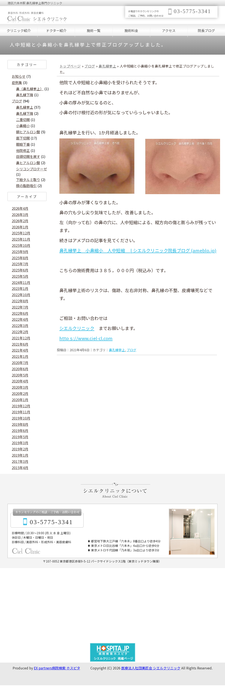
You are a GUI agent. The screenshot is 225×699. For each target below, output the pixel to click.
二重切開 (23, 119)
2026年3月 (20, 214)
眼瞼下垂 (23, 144)
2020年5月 (20, 375)
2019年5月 (20, 436)
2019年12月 (21, 405)
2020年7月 (20, 362)
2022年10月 (21, 294)
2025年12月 (21, 233)
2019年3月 (20, 442)
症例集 (17, 82)
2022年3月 (20, 325)
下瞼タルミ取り (28, 179)
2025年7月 (20, 263)
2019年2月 (20, 449)
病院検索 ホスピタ (66, 667)
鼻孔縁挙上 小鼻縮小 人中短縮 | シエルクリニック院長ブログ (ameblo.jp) (137, 250)
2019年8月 (20, 424)
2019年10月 (21, 418)
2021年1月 (20, 356)
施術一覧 (93, 30)
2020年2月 (20, 393)
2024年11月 (21, 282)
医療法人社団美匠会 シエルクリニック (150, 667)
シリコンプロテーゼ (31, 168)
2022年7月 (20, 307)
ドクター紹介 (56, 30)
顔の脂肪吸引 (26, 185)
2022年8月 (20, 300)
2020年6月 (20, 368)
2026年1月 (20, 227)
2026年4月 (20, 208)
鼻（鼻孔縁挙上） (30, 88)
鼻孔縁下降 (24, 94)
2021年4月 (20, 350)
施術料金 (131, 30)
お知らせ (19, 76)
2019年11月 (21, 411)
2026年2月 (20, 220)
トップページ (70, 66)
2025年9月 (20, 251)
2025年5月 (20, 276)
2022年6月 (20, 313)
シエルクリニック (76, 328)
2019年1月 (20, 455)
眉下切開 (23, 138)
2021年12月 (21, 337)
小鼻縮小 (23, 125)
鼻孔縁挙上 (107, 66)
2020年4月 (20, 381)
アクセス (169, 30)
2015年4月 (20, 467)
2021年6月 (20, 344)
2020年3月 (20, 387)
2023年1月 (20, 288)
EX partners (43, 667)
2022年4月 (20, 319)
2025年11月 (21, 239)
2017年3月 (20, 461)
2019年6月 (20, 430)
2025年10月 (21, 245)
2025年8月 (20, 257)
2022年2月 (20, 331)
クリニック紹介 (19, 30)
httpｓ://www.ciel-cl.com (85, 338)
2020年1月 (20, 399)
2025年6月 (20, 270)
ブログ (89, 66)
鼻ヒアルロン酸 (28, 162)
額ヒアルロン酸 (28, 131)
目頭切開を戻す (28, 156)
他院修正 (23, 150)
